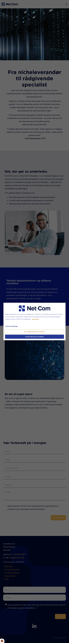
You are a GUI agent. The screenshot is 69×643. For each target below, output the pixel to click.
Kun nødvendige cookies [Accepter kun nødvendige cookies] (34, 331)
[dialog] (34, 321)
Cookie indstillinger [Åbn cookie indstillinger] (11, 326)
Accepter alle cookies (34, 337)
